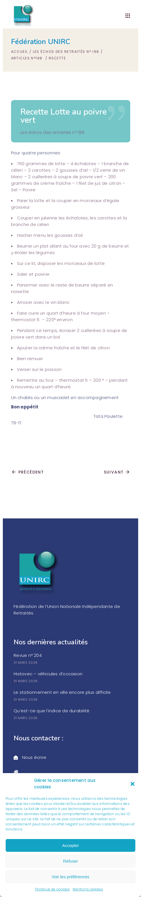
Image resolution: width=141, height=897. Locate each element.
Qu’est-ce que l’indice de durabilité (51, 711)
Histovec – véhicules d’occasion (48, 674)
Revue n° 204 (28, 655)
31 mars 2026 (26, 662)
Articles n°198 (27, 58)
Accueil (19, 51)
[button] (132, 784)
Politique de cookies (52, 889)
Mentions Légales (88, 889)
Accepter (70, 845)
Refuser (70, 861)
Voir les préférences (70, 876)
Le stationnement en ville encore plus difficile (62, 692)
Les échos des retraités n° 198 (66, 51)
